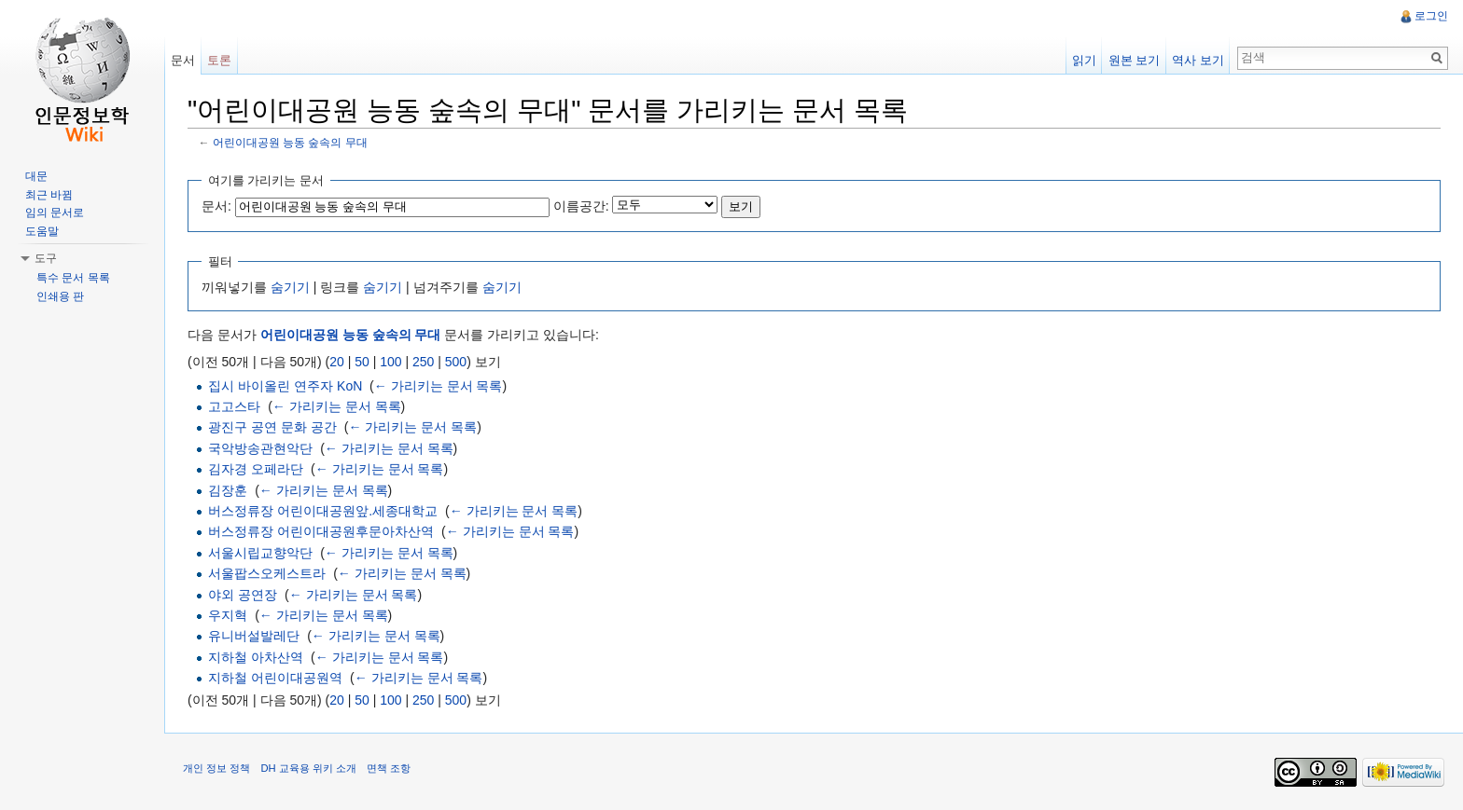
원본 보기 (1134, 60)
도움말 (42, 231)
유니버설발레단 (254, 635)
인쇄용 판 (60, 296)
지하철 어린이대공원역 (275, 677)
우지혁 (227, 615)
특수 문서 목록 (73, 277)
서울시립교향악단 (260, 552)
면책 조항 (389, 768)
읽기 (1084, 60)
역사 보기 (1198, 60)
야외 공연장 (242, 594)
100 (390, 361)
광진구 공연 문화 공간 (272, 426)
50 (362, 361)
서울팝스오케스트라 (267, 573)
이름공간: (581, 206)
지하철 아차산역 (255, 657)
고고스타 (234, 406)
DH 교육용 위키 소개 (307, 768)
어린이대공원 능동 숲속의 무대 (290, 142)
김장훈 (227, 490)
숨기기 (290, 287)
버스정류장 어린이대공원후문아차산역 (321, 531)
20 (336, 361)
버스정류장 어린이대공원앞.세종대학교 (323, 510)
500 (456, 361)
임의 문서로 (54, 212)
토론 (219, 60)
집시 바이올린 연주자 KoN (285, 385)
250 (423, 361)
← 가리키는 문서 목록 (438, 385)
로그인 (1431, 15)
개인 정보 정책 (216, 768)
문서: (216, 206)
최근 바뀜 (49, 194)
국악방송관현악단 (260, 448)
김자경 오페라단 (255, 468)
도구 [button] (46, 258)
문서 (183, 60)
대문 (36, 176)
